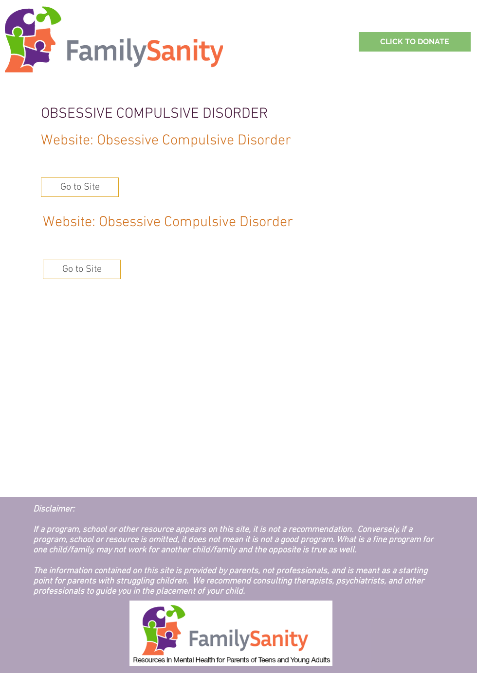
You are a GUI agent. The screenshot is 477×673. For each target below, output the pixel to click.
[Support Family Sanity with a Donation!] (415, 42)
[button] (80, 187)
